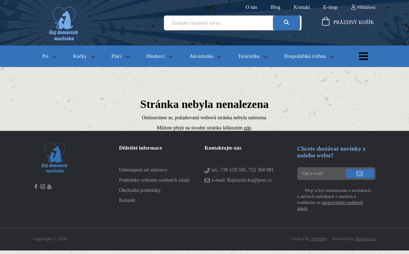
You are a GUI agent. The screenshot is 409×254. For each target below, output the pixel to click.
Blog (275, 7)
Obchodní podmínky (140, 190)
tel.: (243, 170)
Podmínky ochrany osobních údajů (154, 180)
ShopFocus (365, 238)
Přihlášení (366, 7)
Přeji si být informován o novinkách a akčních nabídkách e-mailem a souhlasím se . (334, 199)
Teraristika (249, 56)
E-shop (330, 7)
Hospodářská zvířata (305, 56)
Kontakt (302, 7)
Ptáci (116, 56)
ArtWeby (319, 238)
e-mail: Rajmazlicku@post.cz (242, 180)
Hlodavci (155, 56)
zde (247, 128)
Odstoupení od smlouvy (143, 170)
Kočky (80, 56)
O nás (251, 7)
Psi (45, 56)
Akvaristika (201, 56)
